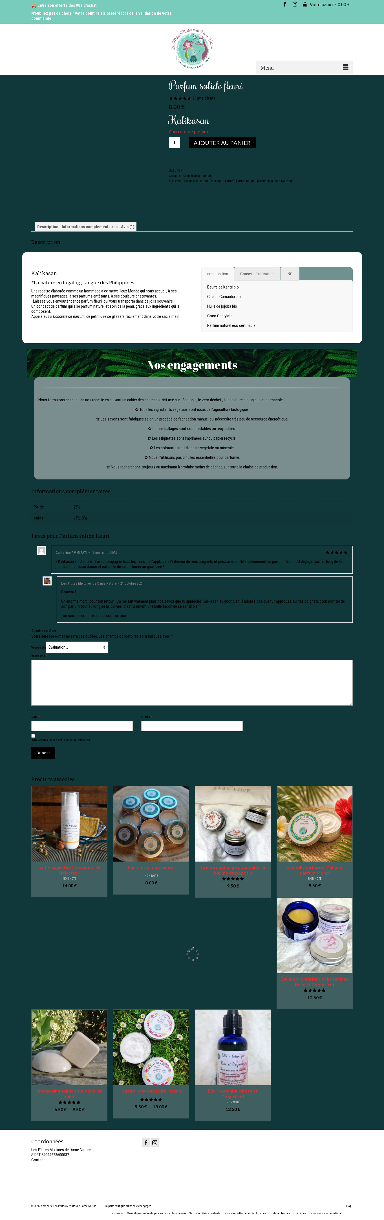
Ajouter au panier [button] (69, 893)
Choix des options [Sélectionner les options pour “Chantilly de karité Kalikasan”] (151, 1114)
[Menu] (304, 68)
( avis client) (204, 98)
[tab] (217, 274)
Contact (38, 1159)
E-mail (146, 717)
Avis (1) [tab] (127, 226)
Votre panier (326, 4)
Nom (35, 717)
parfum (229, 181)
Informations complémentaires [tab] (90, 226)
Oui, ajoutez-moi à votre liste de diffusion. (61, 738)
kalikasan (216, 181)
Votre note (38, 647)
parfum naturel (245, 181)
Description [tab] (47, 226)
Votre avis (39, 656)
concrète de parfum (196, 181)
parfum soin (265, 181)
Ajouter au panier (222, 142)
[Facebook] (146, 1142)
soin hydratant (284, 181)
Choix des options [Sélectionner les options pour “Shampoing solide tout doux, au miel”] (69, 1117)
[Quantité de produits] (174, 142)
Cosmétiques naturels (197, 176)
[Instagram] (155, 1142)
